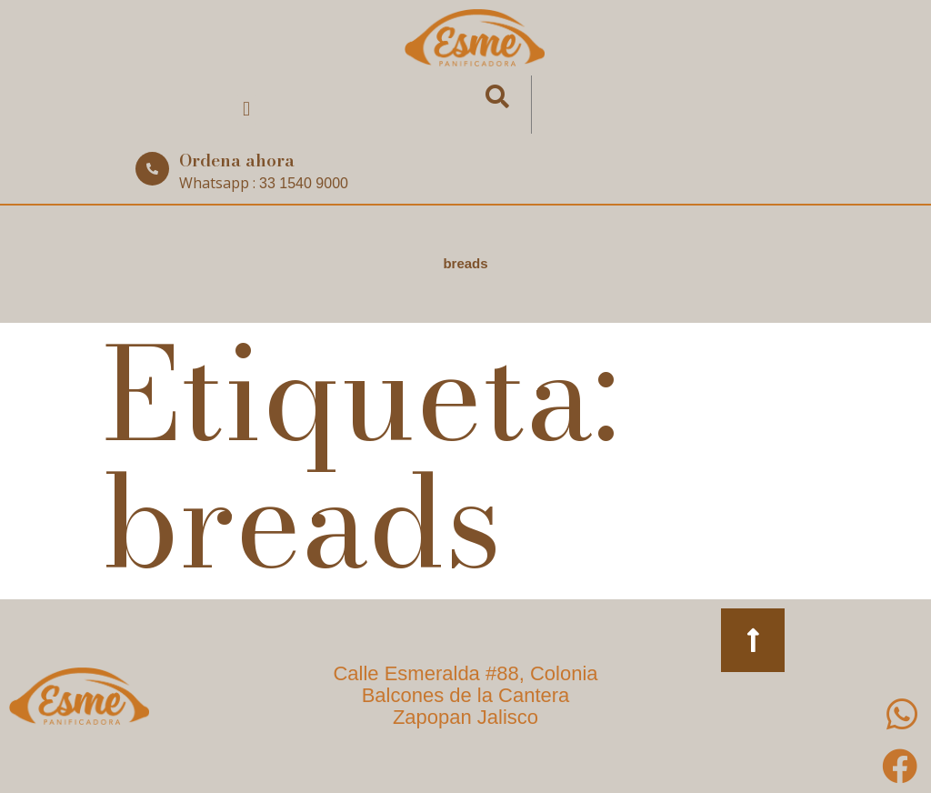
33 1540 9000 (303, 183)
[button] (246, 110)
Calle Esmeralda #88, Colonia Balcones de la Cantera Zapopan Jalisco (465, 695)
